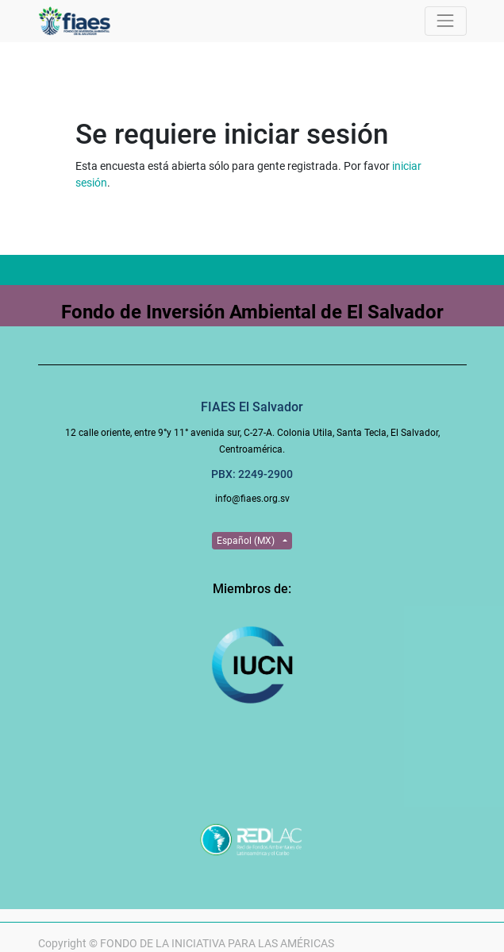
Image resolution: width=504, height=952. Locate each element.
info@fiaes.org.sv (252, 498)
